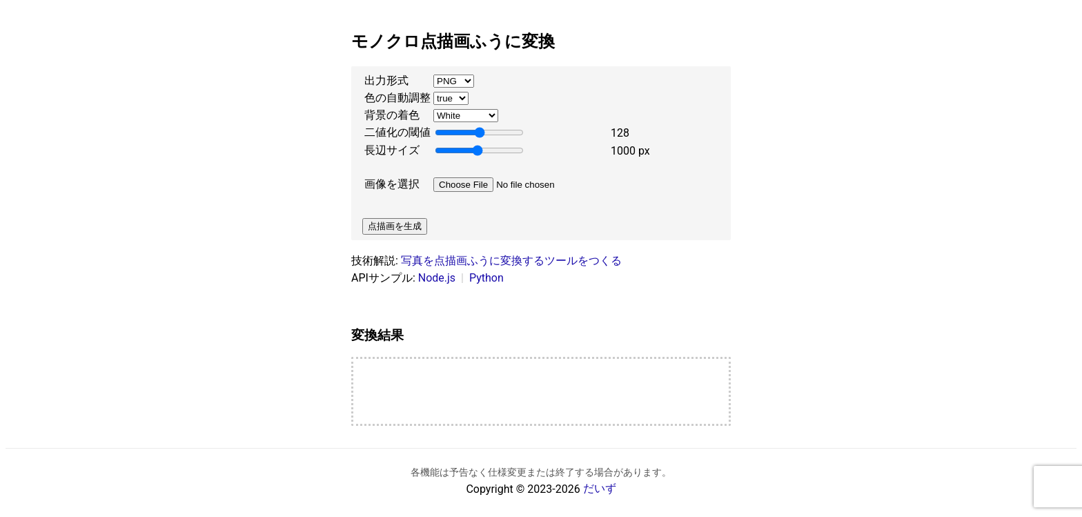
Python (486, 277)
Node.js (436, 277)
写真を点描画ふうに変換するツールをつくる (511, 260)
